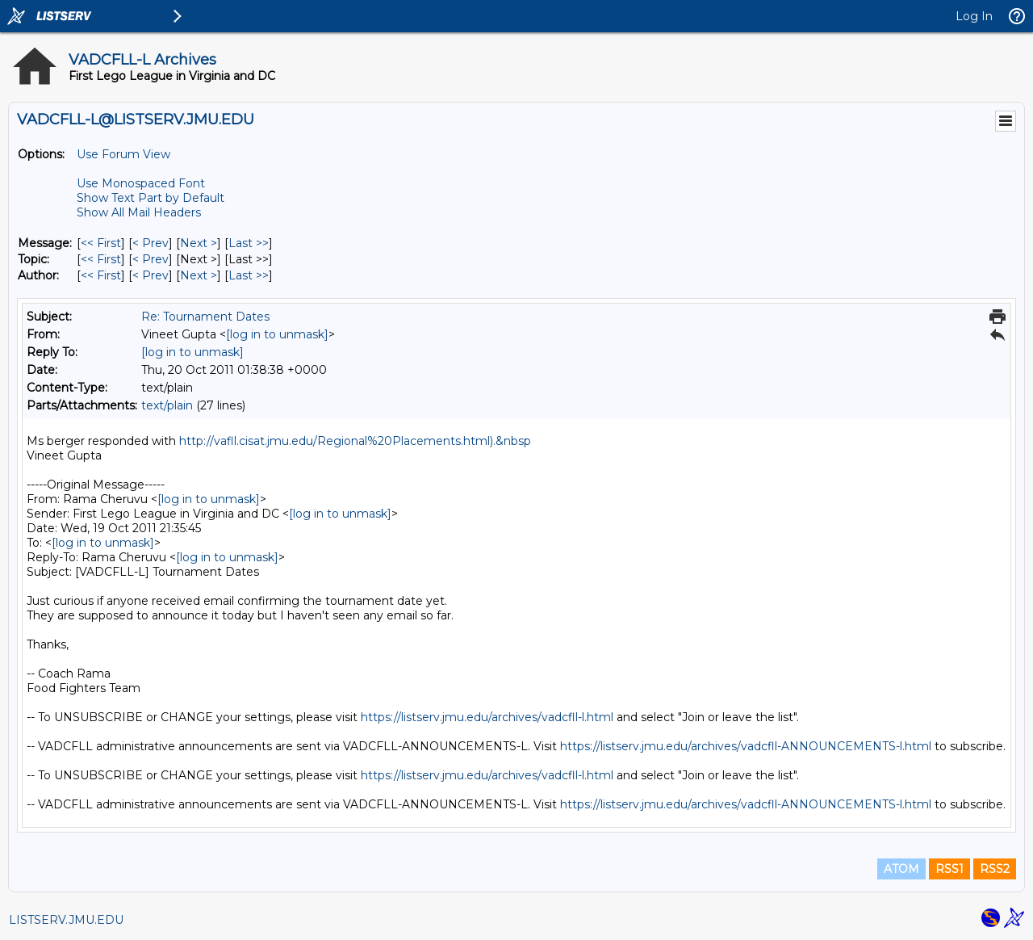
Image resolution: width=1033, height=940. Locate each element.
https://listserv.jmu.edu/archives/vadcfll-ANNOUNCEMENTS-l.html (745, 746)
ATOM (901, 869)
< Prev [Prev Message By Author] (150, 275)
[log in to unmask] (277, 334)
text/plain (167, 405)
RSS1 (949, 869)
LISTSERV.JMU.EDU (66, 920)
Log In (974, 16)
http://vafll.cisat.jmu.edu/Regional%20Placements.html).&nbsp (355, 441)
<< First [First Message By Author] (101, 275)
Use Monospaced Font (141, 183)
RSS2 (995, 869)
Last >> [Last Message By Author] (248, 275)
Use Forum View (123, 154)
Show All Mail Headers (139, 212)
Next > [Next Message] (198, 243)
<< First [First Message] (101, 243)
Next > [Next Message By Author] (198, 275)
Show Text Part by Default (150, 198)
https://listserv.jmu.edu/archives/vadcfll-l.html (487, 717)
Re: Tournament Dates (205, 316)
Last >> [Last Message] (248, 243)
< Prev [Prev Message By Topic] (150, 259)
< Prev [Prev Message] (150, 243)
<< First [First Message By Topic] (101, 259)
